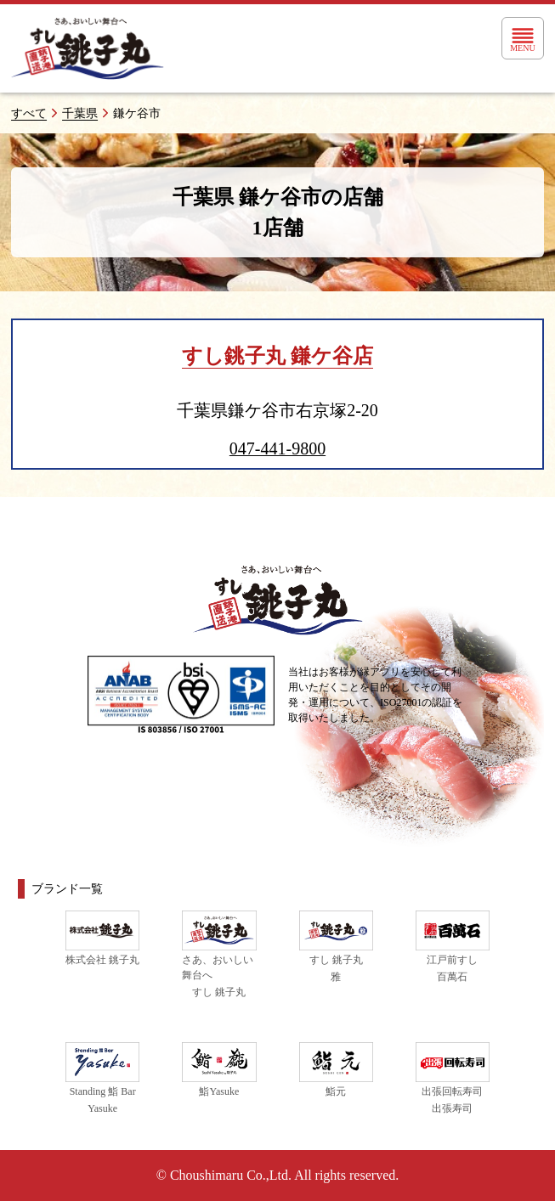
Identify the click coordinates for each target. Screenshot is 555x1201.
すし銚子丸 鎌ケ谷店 (277, 356)
